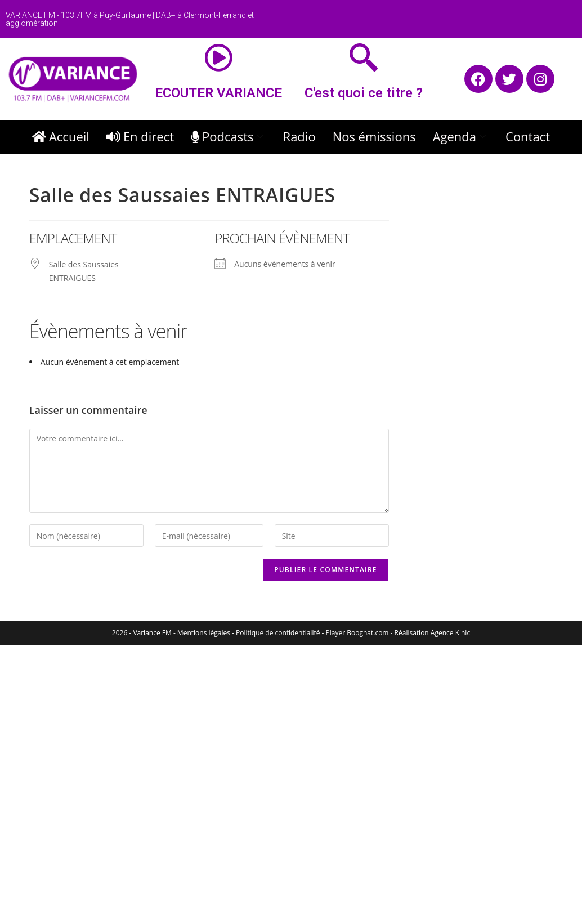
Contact (527, 136)
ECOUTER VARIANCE (218, 93)
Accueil (60, 136)
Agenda (461, 136)
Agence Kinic (450, 632)
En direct (140, 136)
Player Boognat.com (357, 632)
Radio (299, 136)
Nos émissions (374, 136)
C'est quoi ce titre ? (364, 93)
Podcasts (228, 136)
